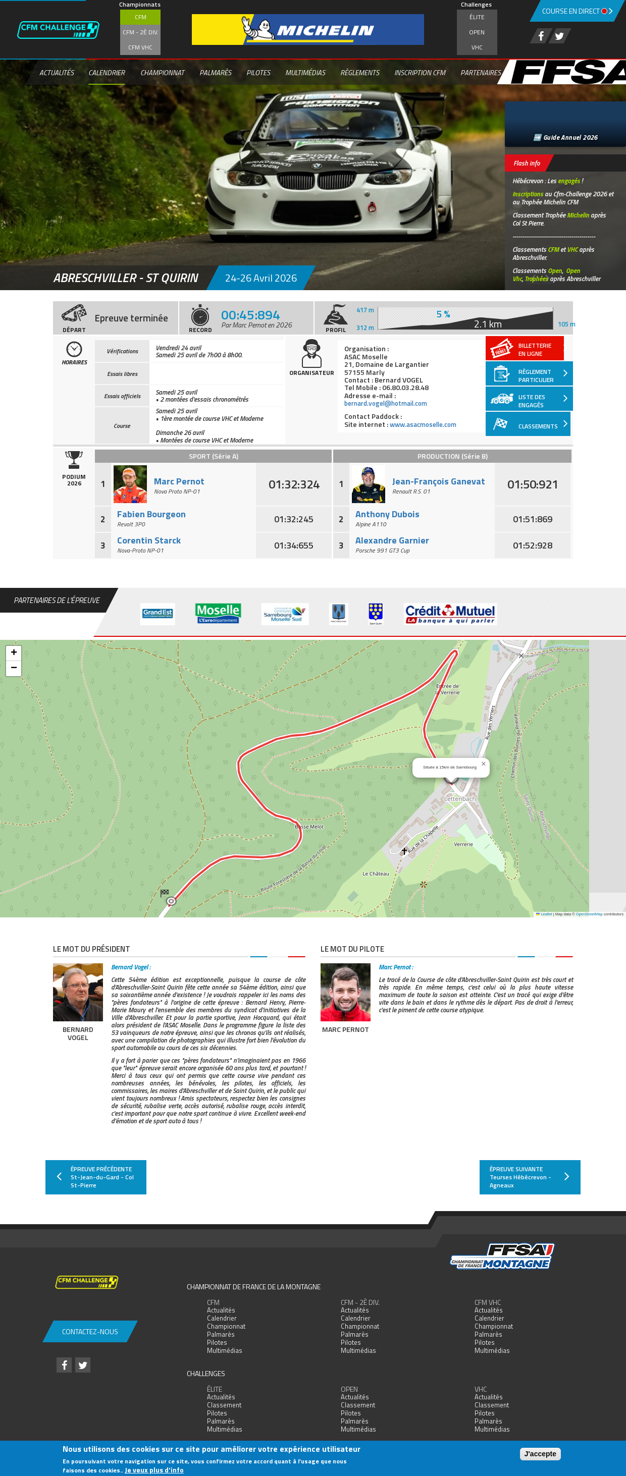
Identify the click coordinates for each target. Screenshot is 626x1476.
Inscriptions (527, 194)
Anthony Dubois (387, 514)
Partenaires (480, 72)
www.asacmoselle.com (427, 423)
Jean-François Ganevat (438, 481)
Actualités (56, 72)
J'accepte (540, 1454)
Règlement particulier (543, 373)
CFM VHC (140, 47)
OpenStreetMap (589, 914)
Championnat (162, 72)
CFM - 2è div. (141, 32)
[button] (169, 898)
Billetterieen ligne (543, 348)
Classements (543, 423)
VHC (477, 47)
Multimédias (305, 72)
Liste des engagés (543, 398)
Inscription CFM (419, 72)
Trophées (536, 279)
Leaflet (544, 914)
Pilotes (258, 72)
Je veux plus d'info (154, 1469)
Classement (224, 1405)
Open (477, 32)
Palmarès (215, 72)
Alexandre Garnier (392, 540)
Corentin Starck (149, 540)
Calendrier (106, 72)
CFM (140, 17)
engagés (569, 181)
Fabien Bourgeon (151, 514)
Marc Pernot (179, 481)
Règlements (359, 72)
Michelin (578, 215)
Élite (477, 17)
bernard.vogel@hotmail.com (390, 403)
